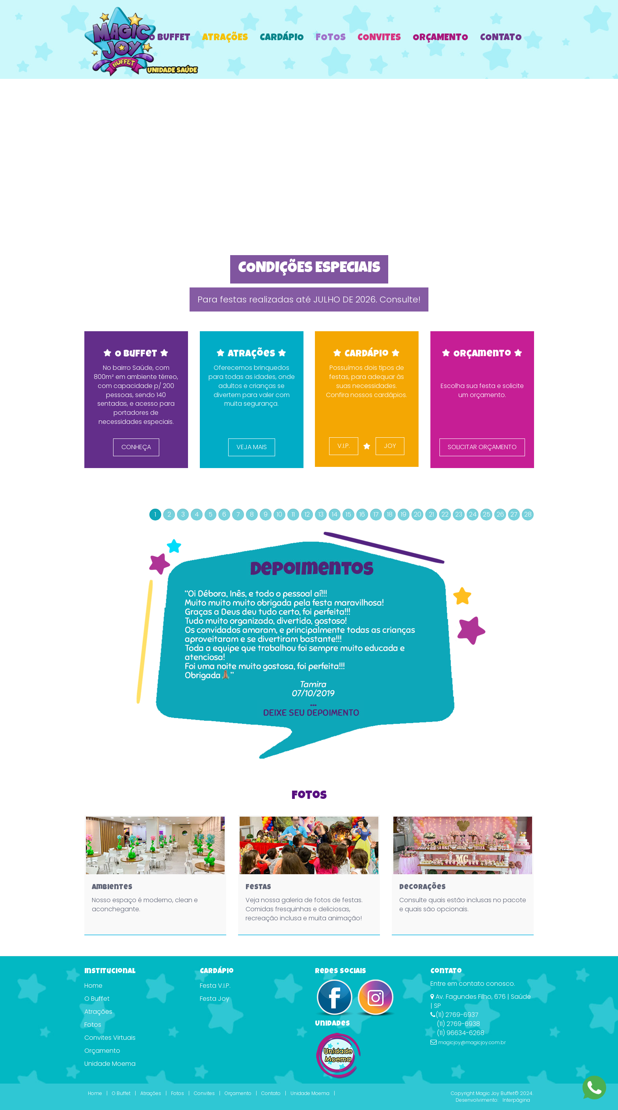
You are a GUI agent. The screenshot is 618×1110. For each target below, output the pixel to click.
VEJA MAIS (251, 446)
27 (513, 514)
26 (500, 514)
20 (417, 514)
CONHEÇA (136, 446)
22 (445, 514)
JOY (390, 445)
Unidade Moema (110, 1063)
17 (376, 514)
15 (348, 514)
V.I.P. (343, 445)
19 (403, 514)
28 (528, 514)
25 (486, 514)
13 (321, 514)
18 (390, 514)
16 (362, 514)
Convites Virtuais (110, 1037)
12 (307, 514)
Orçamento (440, 38)
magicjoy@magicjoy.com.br (472, 1042)
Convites (379, 38)
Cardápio (282, 38)
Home (93, 985)
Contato (501, 38)
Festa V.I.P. (215, 985)
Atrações (225, 38)
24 (473, 514)
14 (334, 514)
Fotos (331, 38)
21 (431, 514)
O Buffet (169, 38)
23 (458, 514)
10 (279, 514)
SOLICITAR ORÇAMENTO (481, 446)
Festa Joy (214, 998)
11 (293, 514)
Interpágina (516, 1100)
